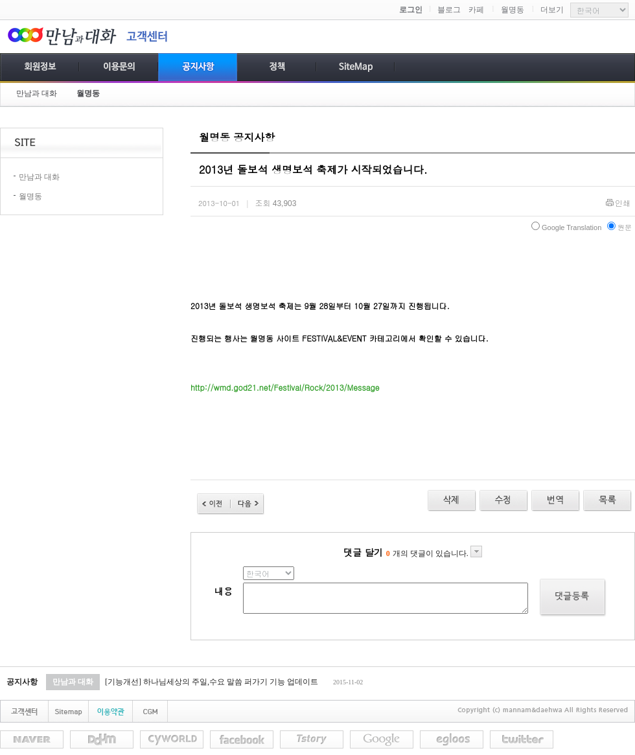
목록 (607, 500)
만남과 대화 (36, 93)
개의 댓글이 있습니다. (434, 553)
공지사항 (22, 681)
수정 (555, 500)
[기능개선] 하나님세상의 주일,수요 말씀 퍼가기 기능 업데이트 (211, 681)
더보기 (552, 9)
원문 (619, 227)
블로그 (449, 9)
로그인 (410, 9)
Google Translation (566, 227)
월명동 (512, 9)
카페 (476, 9)
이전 (214, 504)
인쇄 (622, 203)
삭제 (452, 500)
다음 (247, 504)
